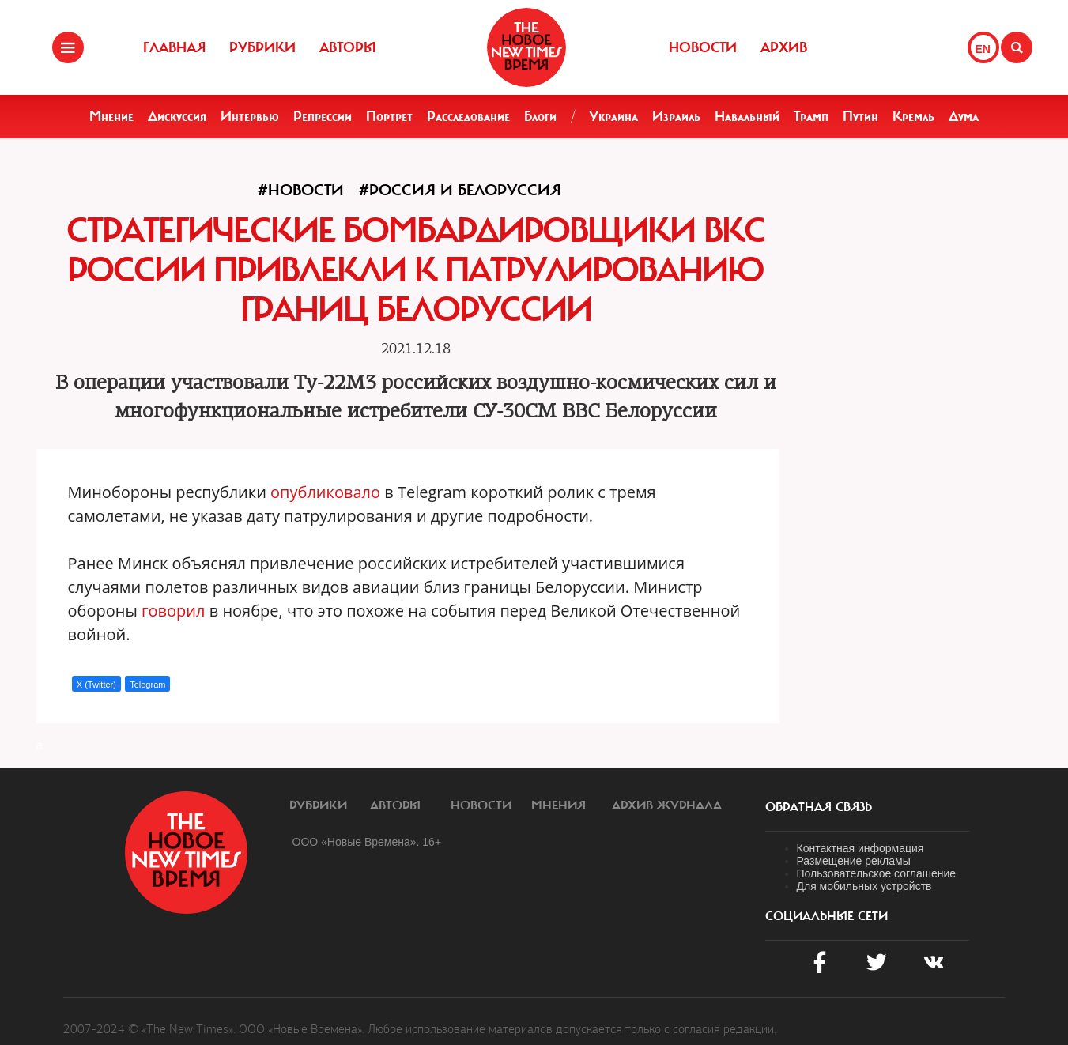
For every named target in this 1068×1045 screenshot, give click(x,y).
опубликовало (325, 492)
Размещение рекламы (854, 860)
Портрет (389, 116)
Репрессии (322, 116)
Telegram (147, 684)
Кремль (913, 116)
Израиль (676, 116)
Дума (964, 116)
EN (983, 49)
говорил (174, 610)
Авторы (347, 47)
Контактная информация (860, 848)
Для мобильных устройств (864, 886)
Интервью (250, 116)
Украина (613, 116)
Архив (783, 47)
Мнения (558, 805)
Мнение (111, 116)
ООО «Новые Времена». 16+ (367, 842)
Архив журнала (667, 805)
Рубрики (262, 47)
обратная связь (818, 807)
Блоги (540, 116)
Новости (703, 47)
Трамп (811, 116)
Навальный (747, 116)
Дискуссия (177, 116)
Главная (174, 47)
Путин (860, 116)
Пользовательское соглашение (877, 873)
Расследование (468, 116)
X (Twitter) (96, 684)
